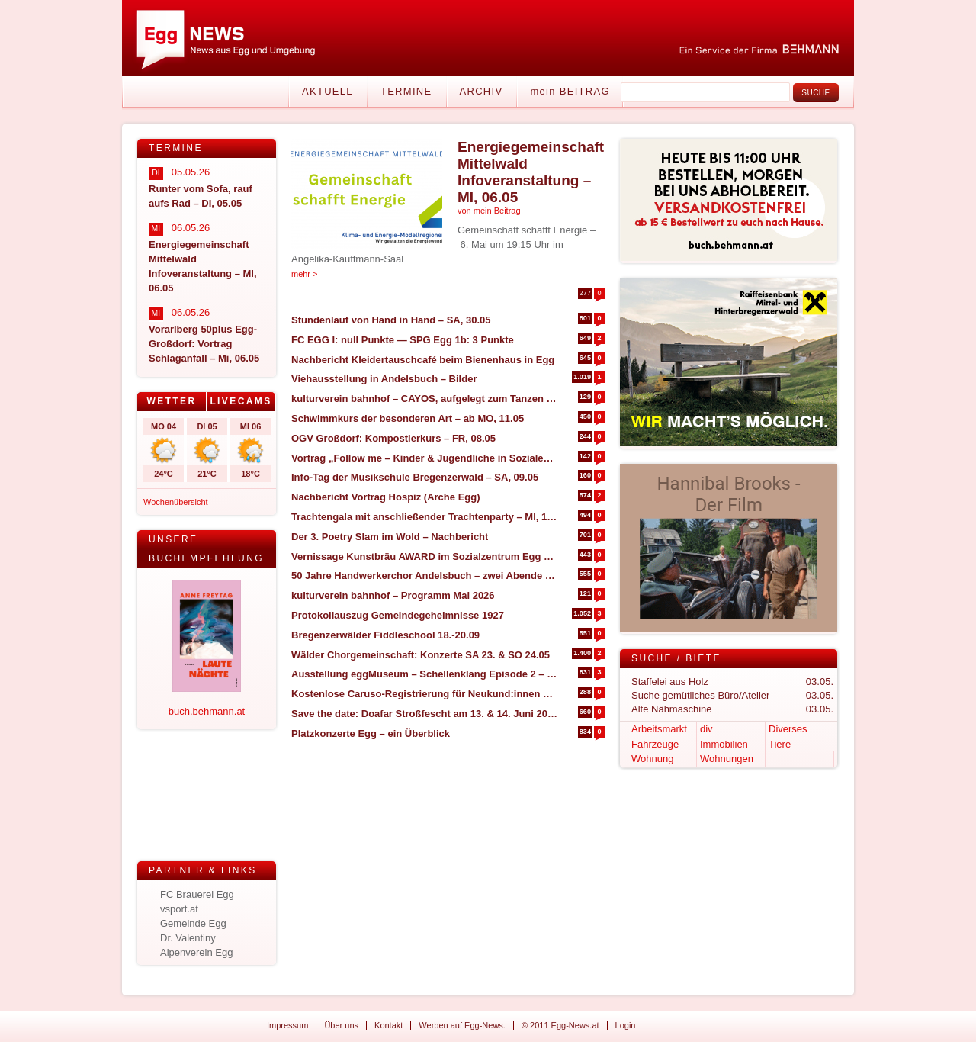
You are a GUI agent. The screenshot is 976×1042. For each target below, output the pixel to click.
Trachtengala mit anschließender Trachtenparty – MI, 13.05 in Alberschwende (424, 517)
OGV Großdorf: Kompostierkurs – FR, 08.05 (393, 438)
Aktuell (327, 91)
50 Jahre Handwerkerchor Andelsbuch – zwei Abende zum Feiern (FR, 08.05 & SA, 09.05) (424, 575)
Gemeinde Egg (193, 923)
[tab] (172, 401)
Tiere (780, 744)
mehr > (304, 273)
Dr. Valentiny (188, 938)
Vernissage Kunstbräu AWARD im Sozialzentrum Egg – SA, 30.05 (424, 556)
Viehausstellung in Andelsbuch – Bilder (384, 378)
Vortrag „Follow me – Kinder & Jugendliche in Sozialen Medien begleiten (424, 458)
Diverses (788, 729)
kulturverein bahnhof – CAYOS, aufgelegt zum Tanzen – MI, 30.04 (424, 398)
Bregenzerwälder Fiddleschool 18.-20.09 (385, 635)
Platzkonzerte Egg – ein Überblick (370, 733)
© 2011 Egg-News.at (560, 1025)
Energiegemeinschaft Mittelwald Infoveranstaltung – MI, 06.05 (531, 172)
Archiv (481, 91)
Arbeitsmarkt (659, 729)
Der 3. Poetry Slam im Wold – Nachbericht (389, 536)
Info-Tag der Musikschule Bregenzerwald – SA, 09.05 (414, 477)
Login (625, 1025)
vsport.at (179, 909)
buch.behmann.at (207, 711)
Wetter (171, 401)
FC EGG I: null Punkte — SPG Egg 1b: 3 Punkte (402, 340)
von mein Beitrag (489, 210)
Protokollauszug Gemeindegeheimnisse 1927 (397, 615)
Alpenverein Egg (196, 952)
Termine (406, 91)
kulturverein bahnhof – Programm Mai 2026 (393, 595)
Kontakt (388, 1025)
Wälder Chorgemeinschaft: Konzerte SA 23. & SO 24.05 (420, 655)
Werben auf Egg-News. (462, 1025)
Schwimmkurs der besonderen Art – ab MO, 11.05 (407, 418)
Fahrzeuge (655, 744)
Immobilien (724, 744)
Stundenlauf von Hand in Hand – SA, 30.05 (391, 320)
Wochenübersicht (175, 502)
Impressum (287, 1025)
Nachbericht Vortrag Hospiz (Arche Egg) (385, 497)
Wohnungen (726, 758)
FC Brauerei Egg (197, 894)
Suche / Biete (676, 658)
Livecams (240, 401)
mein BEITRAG (569, 91)
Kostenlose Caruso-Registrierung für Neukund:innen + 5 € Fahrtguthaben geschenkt (424, 693)
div (706, 729)
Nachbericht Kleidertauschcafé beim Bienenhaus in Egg (422, 359)
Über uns (341, 1025)
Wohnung (652, 758)
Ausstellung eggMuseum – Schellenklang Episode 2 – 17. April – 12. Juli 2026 (424, 674)
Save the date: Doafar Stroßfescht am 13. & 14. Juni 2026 (424, 713)
